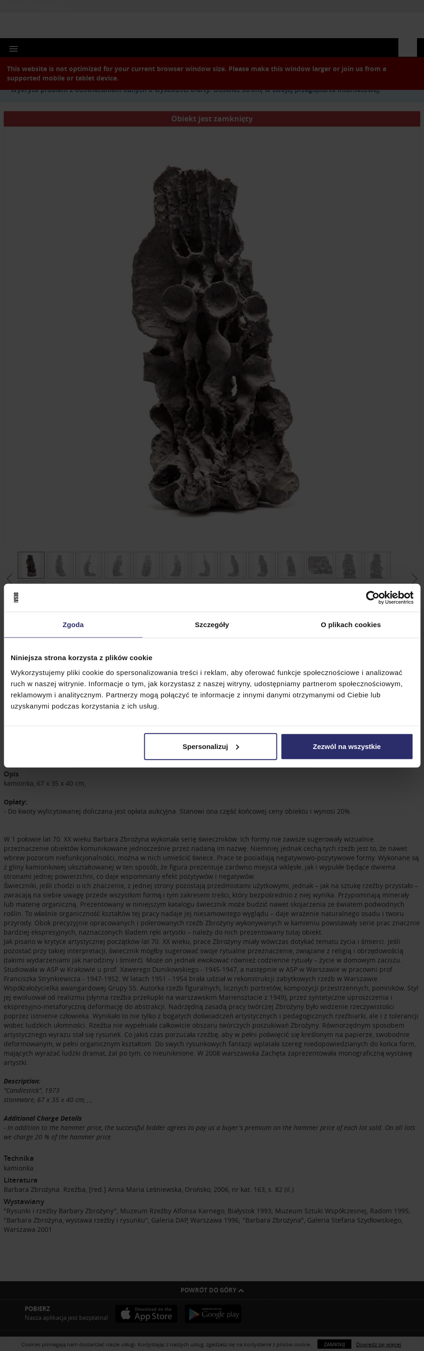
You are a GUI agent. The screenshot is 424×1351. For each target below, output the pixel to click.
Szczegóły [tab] (212, 625)
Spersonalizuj (210, 746)
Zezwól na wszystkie (347, 746)
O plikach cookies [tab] (351, 625)
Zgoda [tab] (73, 625)
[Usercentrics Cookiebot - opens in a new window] (372, 598)
